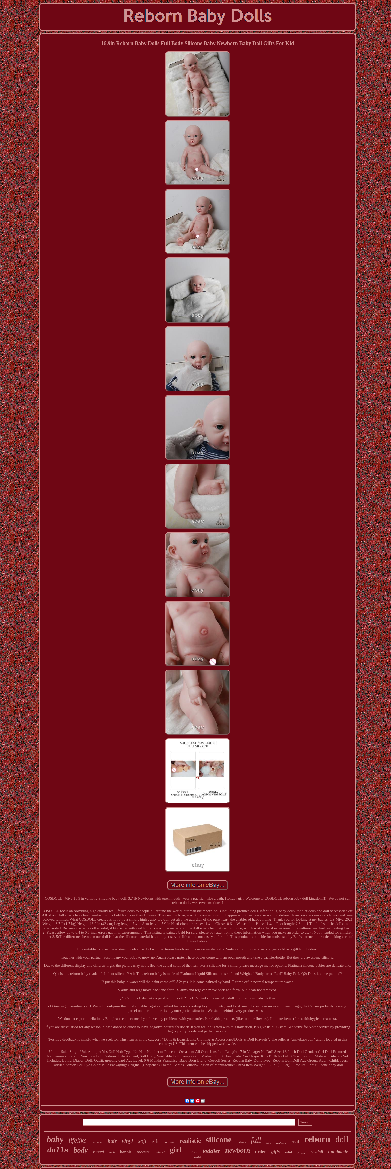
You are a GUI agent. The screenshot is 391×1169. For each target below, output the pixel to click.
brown (169, 1142)
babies (241, 1142)
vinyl (127, 1141)
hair (112, 1141)
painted (160, 1152)
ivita (268, 1142)
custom (192, 1152)
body (80, 1150)
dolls (57, 1150)
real (295, 1141)
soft (142, 1141)
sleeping (301, 1153)
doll (341, 1139)
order (260, 1151)
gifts (275, 1151)
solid (288, 1152)
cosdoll (317, 1151)
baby (55, 1139)
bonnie (126, 1152)
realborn (281, 1142)
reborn (317, 1139)
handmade (338, 1151)
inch (112, 1152)
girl (176, 1149)
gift (155, 1141)
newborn (237, 1150)
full (256, 1140)
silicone (219, 1139)
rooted (98, 1151)
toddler (211, 1151)
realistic (190, 1140)
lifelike (77, 1140)
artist (197, 1157)
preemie (143, 1152)
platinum (97, 1142)
